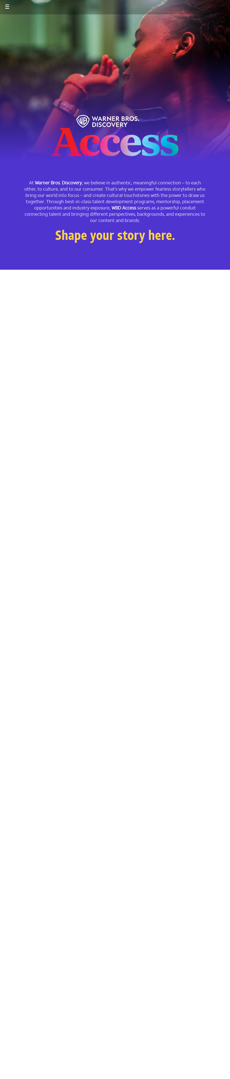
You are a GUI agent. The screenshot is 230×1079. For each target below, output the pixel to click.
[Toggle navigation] (3, 4)
